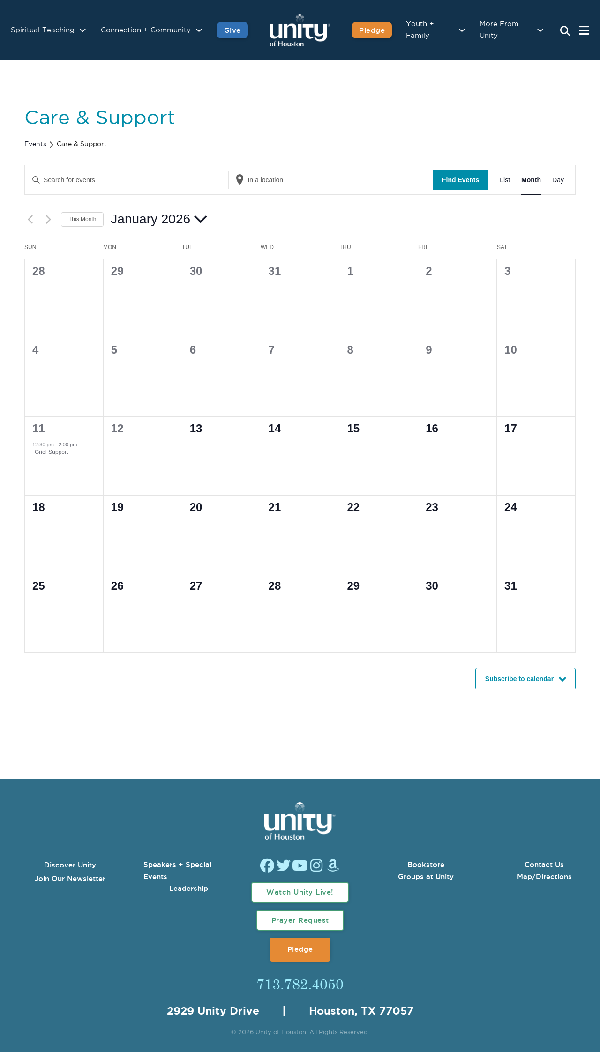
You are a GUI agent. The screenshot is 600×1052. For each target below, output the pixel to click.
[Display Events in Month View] (531, 180)
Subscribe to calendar (519, 678)
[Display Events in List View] (505, 180)
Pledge (300, 949)
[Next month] (48, 219)
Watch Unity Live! (300, 892)
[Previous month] (30, 219)
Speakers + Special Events (177, 870)
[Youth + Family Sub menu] (461, 30)
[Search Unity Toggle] (565, 31)
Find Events (460, 180)
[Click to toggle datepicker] (159, 219)
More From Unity (499, 30)
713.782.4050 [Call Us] (300, 983)
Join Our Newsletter (70, 878)
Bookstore (425, 864)
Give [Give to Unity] (232, 30)
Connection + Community (146, 30)
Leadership (188, 888)
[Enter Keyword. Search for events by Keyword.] (126, 180)
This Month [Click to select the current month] (82, 219)
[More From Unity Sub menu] (540, 30)
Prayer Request (300, 920)
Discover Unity (70, 865)
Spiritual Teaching (43, 30)
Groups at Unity (426, 877)
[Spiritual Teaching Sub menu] (82, 30)
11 (38, 428)
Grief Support (51, 452)
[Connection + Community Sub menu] (198, 30)
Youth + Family (420, 30)
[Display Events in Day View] (558, 180)
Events (35, 144)
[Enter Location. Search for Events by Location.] (330, 180)
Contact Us (544, 864)
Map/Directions (544, 877)
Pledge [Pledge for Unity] (372, 30)
